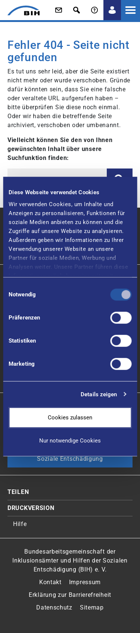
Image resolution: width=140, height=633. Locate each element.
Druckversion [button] (30, 507)
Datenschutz (54, 607)
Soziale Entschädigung (70, 458)
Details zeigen (99, 394)
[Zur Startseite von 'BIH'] (20, 10)
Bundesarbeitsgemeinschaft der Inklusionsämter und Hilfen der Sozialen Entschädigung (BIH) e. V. (69, 560)
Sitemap (92, 607)
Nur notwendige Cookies (70, 440)
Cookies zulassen (70, 417)
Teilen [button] (18, 491)
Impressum (85, 582)
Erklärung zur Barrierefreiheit (70, 594)
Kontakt (50, 582)
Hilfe (20, 524)
